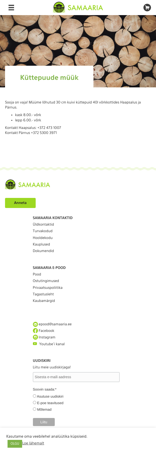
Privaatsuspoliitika (48, 288)
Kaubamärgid (44, 301)
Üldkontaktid (43, 225)
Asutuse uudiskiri (50, 396)
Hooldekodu (43, 238)
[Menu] (11, 7)
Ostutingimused (46, 281)
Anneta (20, 203)
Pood (37, 274)
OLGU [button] (15, 444)
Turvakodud (43, 231)
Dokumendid (43, 251)
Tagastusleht (43, 294)
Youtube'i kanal (49, 344)
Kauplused (41, 244)
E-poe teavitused (50, 403)
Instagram (44, 337)
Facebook (44, 330)
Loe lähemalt (33, 443)
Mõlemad (44, 409)
